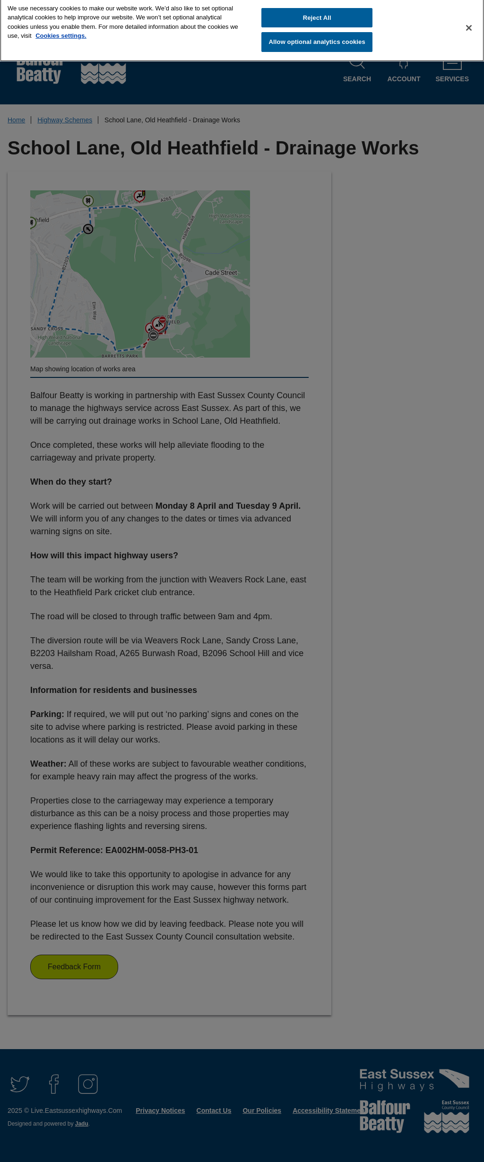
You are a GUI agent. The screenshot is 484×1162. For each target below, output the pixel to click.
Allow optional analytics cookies (317, 38)
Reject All (317, 13)
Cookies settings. (60, 31)
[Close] (468, 23)
